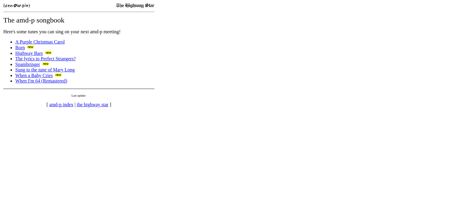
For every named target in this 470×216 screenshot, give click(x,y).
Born (20, 47)
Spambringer (27, 64)
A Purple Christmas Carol (40, 41)
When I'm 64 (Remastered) (41, 80)
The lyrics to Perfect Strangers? (45, 58)
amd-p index (61, 104)
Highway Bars (29, 53)
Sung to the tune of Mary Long (45, 69)
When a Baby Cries (34, 75)
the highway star (93, 104)
